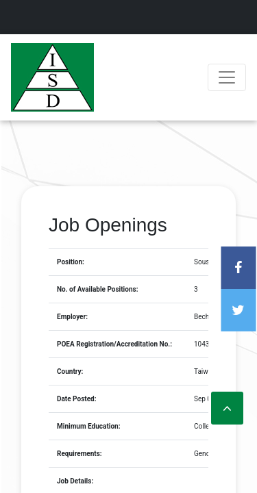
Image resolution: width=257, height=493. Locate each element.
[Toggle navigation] (227, 77)
